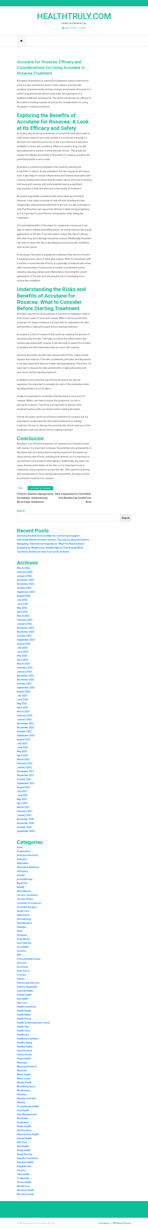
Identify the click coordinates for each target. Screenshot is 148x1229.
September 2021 (26, 783)
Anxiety (21, 875)
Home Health (24, 1059)
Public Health (24, 1127)
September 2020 (26, 831)
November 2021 (25, 775)
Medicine (22, 1071)
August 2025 (23, 596)
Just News (103, 1223)
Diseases (22, 935)
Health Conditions (26, 1007)
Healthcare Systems (28, 1039)
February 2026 (24, 572)
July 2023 (22, 696)
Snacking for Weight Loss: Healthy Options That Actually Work (50, 548)
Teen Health (23, 1174)
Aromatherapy (24, 879)
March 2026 (23, 568)
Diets (19, 931)
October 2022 (24, 732)
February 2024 (24, 668)
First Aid (21, 975)
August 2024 (23, 644)
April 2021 (22, 803)
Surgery (21, 1170)
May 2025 (22, 608)
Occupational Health (28, 1107)
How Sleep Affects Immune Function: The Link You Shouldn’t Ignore (53, 540)
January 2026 (24, 576)
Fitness (21, 979)
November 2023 (25, 680)
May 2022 (22, 752)
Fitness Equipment (27, 987)
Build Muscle (24, 891)
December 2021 (25, 771)
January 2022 (24, 768)
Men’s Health (23, 1075)
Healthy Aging (24, 1043)
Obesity (21, 1103)
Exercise (21, 963)
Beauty (20, 887)
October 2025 (24, 588)
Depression (23, 915)
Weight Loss (23, 1186)
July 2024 (22, 648)
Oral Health (23, 1111)
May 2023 (22, 704)
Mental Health (24, 1083)
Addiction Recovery (27, 855)
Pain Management (26, 1115)
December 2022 (25, 724)
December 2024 (25, 628)
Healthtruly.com (74, 16)
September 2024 (26, 640)
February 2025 (24, 620)
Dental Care (23, 911)
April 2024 (22, 660)
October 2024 (24, 636)
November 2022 (25, 728)
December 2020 (25, 819)
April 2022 (22, 756)
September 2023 (26, 688)
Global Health (24, 995)
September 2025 (26, 592)
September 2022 (26, 736)
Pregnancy (23, 1123)
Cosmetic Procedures (29, 903)
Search (21, 511)
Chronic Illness (25, 899)
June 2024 (22, 652)
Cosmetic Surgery (27, 907)
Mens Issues (24, 1079)
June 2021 (22, 795)
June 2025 (22, 604)
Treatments (23, 1178)
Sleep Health (23, 1150)
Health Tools (23, 1031)
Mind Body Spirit (26, 1087)
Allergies (22, 859)
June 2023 (22, 700)
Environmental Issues (28, 959)
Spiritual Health (25, 1162)
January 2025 (24, 624)
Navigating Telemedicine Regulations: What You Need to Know (50, 544)
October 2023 (24, 684)
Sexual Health (24, 1138)
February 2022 (24, 764)
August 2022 (23, 740)
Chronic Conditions (27, 895)
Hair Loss (22, 1003)
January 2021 (24, 815)
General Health (25, 991)
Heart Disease (24, 1051)
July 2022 (22, 744)
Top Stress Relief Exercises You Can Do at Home (43, 552)
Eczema (21, 951)
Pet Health (22, 1119)
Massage (22, 1063)
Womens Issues (25, 1194)
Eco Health (22, 947)
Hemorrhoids (24, 1055)
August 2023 (23, 692)
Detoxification (24, 923)
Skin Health (23, 1146)
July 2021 (22, 791)
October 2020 (24, 827)
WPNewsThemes (122, 1223)
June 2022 (22, 748)
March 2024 (23, 664)
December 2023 (25, 676)
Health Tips (23, 1027)
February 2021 (24, 811)
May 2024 (22, 656)
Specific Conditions (27, 1158)
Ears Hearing (24, 943)
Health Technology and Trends (33, 1023)
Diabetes (21, 927)
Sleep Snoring (24, 1154)
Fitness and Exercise (28, 983)
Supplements (24, 1166)
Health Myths (24, 1015)
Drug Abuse (23, 939)
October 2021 (24, 779)
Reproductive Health (28, 1134)
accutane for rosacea (40, 488)
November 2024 (25, 632)
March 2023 (23, 712)
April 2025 (22, 612)
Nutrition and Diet (26, 1099)
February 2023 (24, 716)
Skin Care (22, 1142)
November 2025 (25, 584)
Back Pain (22, 883)
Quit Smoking (24, 1130)
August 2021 (23, 787)
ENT (19, 955)
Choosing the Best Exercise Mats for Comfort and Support (48, 536)
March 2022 (23, 760)
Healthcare (23, 1035)
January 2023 (24, 720)
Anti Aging (22, 871)
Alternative (22, 863)
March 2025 (23, 616)
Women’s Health (25, 1190)
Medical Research (27, 1067)
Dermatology (24, 919)
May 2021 (22, 799)
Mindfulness (23, 1091)
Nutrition (21, 1095)
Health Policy (24, 1019)
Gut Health (22, 999)
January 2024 (24, 672)
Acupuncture (24, 851)
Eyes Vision (23, 971)
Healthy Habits (24, 1047)
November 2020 (25, 823)
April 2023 (22, 708)
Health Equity (24, 1011)
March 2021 (23, 807)
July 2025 (22, 600)
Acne (19, 847)
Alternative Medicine (28, 867)
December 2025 (25, 580)
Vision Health (24, 1182)
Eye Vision (22, 967)
